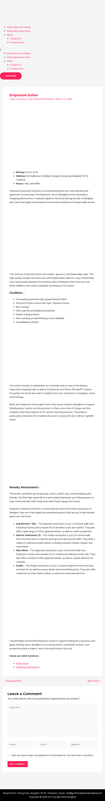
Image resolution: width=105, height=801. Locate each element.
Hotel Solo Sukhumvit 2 (28, 667)
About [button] (10, 34)
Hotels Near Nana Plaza (19, 30)
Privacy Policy (17, 42)
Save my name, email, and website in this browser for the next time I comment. (52, 757)
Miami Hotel (22, 663)
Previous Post (11, 681)
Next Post (95, 681)
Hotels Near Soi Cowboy (19, 27)
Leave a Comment (18, 98)
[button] (52, 49)
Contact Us (16, 38)
